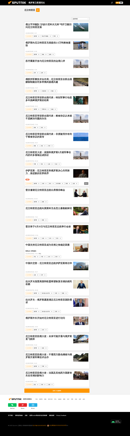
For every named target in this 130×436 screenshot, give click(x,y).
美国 (67, 183)
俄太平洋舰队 (45, 36)
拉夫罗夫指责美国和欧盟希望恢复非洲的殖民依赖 (49, 283)
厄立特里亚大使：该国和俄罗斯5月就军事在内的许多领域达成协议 (48, 154)
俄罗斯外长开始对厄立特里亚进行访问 (45, 318)
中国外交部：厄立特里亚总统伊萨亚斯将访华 (49, 263)
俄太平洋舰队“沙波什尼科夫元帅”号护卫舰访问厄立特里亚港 (49, 26)
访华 (42, 275)
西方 (50, 183)
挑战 (52, 109)
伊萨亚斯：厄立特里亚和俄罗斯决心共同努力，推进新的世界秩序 (48, 172)
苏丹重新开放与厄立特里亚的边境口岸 (45, 61)
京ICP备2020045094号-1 (40, 425)
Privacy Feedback (61, 415)
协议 (42, 127)
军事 (54, 36)
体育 (80, 399)
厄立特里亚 (29, 10)
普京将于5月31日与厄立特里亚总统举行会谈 (48, 226)
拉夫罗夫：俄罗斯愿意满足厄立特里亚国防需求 (49, 301)
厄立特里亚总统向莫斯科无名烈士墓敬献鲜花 (49, 208)
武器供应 (44, 91)
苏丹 (35, 72)
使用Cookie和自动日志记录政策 (38, 415)
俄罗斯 (35, 36)
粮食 (43, 54)
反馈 (26, 415)
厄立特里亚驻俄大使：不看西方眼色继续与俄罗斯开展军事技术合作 (49, 356)
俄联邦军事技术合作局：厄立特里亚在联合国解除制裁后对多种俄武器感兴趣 (49, 80)
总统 (49, 164)
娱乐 (84, 399)
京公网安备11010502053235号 (56, 425)
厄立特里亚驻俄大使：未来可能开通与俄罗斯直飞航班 (49, 337)
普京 (42, 164)
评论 (35, 256)
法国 (49, 384)
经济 (68, 399)
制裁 (52, 91)
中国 (42, 256)
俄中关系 (50, 399)
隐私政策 (51, 415)
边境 (42, 72)
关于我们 (10, 415)
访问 (50, 238)
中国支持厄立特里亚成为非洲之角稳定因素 (48, 244)
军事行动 (44, 109)
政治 (35, 384)
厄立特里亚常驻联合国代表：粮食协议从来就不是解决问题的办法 (49, 117)
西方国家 (58, 183)
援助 (50, 54)
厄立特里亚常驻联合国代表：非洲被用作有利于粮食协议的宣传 (49, 135)
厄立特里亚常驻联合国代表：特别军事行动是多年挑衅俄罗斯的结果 (49, 99)
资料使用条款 (19, 415)
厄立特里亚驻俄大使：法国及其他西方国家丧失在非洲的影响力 (49, 374)
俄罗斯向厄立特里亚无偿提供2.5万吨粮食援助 (48, 44)
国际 (43, 201)
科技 (76, 399)
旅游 (43, 348)
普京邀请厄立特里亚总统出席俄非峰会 (45, 190)
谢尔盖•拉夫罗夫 (46, 293)
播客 (64, 399)
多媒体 (59, 399)
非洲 (49, 145)
